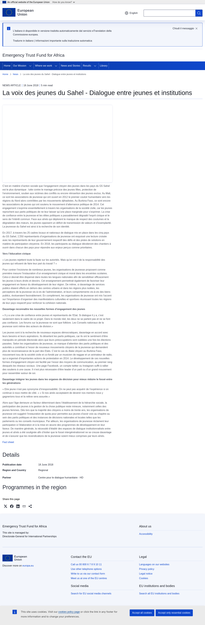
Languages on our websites (154, 564)
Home (7, 65)
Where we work (43, 65)
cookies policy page (69, 612)
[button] (5, 506)
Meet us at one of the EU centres (89, 578)
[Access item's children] (30, 65)
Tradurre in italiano (23, 40)
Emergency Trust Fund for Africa (24, 526)
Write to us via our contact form (88, 573)
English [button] (131, 13)
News (15, 74)
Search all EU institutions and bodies (159, 593)
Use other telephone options (86, 569)
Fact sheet (8, 442)
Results (87, 65)
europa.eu (28, 565)
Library (103, 65)
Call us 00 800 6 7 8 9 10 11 (86, 564)
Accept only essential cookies (174, 612)
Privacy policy (146, 569)
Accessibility (146, 534)
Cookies (143, 578)
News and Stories (70, 65)
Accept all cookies (142, 612)
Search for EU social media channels (91, 593)
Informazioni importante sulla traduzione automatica (64, 40)
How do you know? (63, 2)
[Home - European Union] (17, 12)
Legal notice (145, 573)
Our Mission (19, 65)
